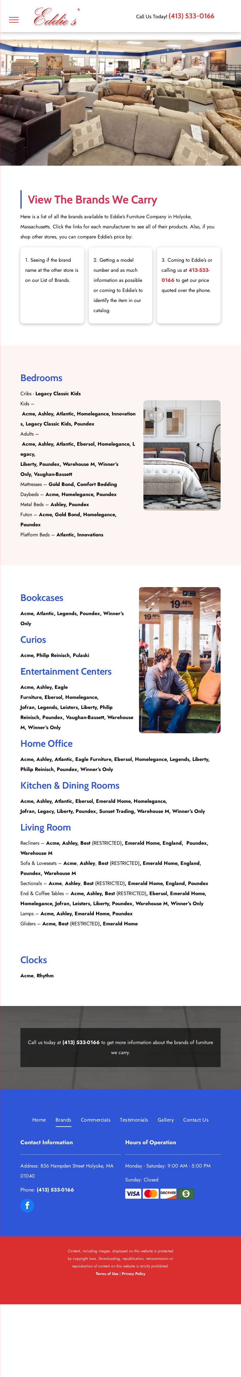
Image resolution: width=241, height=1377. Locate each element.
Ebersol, (84, 801)
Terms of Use (107, 1274)
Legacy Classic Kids (58, 393)
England (172, 843)
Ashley (45, 413)
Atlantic (65, 413)
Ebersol (85, 444)
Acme (28, 413)
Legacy (46, 811)
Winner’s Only (44, 727)
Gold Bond (61, 484)
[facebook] (27, 1206)
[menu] (14, 20)
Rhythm (45, 975)
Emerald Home (113, 801)
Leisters (69, 707)
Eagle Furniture (93, 759)
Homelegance (93, 413)
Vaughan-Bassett (53, 474)
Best (85, 843)
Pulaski (81, 655)
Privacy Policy (133, 1274)
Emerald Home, (188, 893)
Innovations (90, 534)
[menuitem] (39, 1120)
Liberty (28, 464)
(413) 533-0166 (191, 16)
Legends (67, 613)
